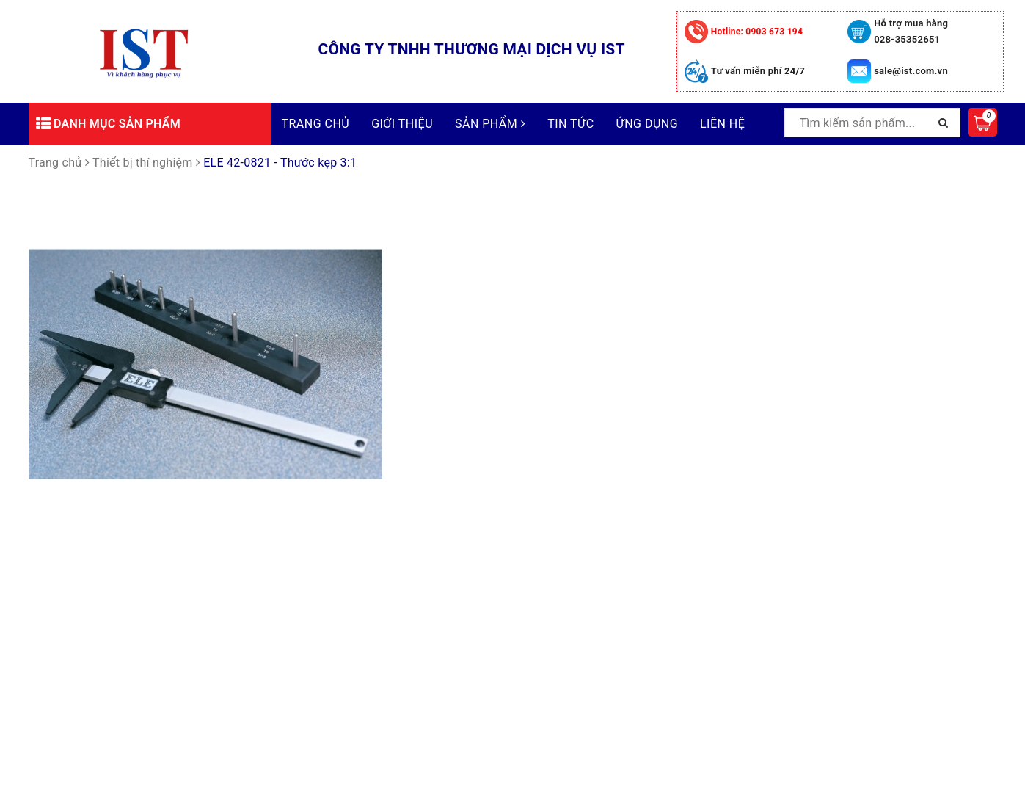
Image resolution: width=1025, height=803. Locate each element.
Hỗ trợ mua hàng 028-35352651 (911, 31)
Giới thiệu (402, 124)
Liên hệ (722, 124)
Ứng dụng (647, 124)
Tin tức (570, 124)
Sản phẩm (490, 124)
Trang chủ (316, 124)
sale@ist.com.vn (911, 70)
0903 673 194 (757, 31)
